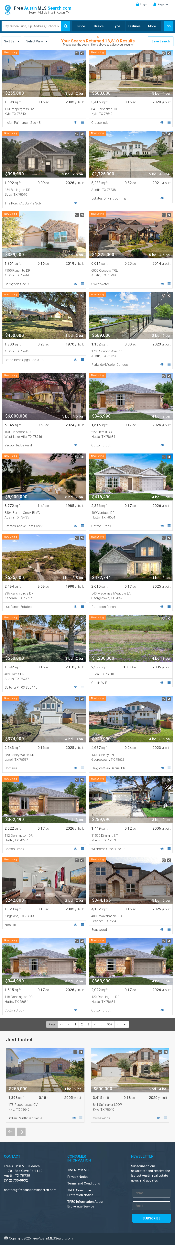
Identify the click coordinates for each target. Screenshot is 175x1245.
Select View (34, 41)
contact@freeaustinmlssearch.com (30, 1190)
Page (52, 1024)
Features (134, 26)
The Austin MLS (78, 1170)
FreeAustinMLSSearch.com (52, 1238)
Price (81, 26)
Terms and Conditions (83, 1183)
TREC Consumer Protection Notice (80, 1192)
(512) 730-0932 (16, 1180)
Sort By (9, 41)
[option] (45, 1085)
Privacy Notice (77, 1177)
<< (61, 1024)
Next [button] (21, 1132)
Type (116, 26)
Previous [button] (10, 1132)
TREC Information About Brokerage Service (85, 1204)
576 (109, 1024)
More (152, 26)
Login (143, 4)
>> (124, 1024)
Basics (99, 26)
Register (163, 4)
